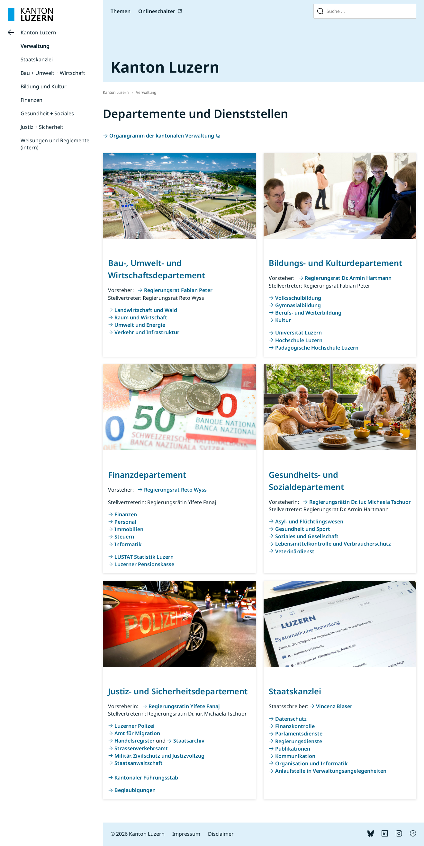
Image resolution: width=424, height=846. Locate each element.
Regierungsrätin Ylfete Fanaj (184, 706)
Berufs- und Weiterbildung (308, 312)
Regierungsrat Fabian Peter (178, 290)
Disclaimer (221, 833)
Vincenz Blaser (334, 706)
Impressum (186, 833)
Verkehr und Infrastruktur (146, 332)
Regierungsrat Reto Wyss (175, 489)
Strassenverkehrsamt (141, 748)
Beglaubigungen (135, 790)
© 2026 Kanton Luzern (138, 833)
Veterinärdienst (294, 551)
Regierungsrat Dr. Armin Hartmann (348, 277)
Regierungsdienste (298, 741)
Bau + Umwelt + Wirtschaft (53, 72)
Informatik (127, 544)
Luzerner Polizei (134, 725)
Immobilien (128, 529)
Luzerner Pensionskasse (144, 564)
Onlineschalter (156, 11)
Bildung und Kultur (44, 86)
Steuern (124, 536)
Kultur (283, 320)
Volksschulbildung (298, 297)
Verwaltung (35, 45)
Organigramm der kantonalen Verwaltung (161, 135)
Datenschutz (291, 718)
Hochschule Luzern (298, 340)
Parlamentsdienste (298, 733)
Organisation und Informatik (311, 763)
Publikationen (292, 748)
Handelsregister (134, 740)
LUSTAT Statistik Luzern (144, 556)
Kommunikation (295, 756)
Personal (125, 521)
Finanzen (31, 99)
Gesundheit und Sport (302, 528)
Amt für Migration (137, 733)
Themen (121, 11)
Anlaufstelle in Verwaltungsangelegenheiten (330, 770)
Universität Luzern (298, 332)
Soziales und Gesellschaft (306, 536)
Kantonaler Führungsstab (146, 777)
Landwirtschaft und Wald (145, 310)
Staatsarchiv (188, 740)
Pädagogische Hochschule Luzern (316, 347)
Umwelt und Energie (139, 324)
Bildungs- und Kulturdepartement (335, 262)
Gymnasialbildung (298, 305)
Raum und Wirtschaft (140, 317)
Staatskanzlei (37, 59)
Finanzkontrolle (295, 726)
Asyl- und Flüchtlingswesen (309, 521)
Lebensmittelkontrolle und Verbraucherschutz (333, 543)
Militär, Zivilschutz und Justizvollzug (159, 755)
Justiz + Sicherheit (42, 126)
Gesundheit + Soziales (47, 113)
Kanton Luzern (38, 32)
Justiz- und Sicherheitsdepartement (178, 691)
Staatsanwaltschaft (138, 763)
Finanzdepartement (147, 474)
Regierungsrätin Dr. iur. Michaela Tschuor (360, 501)
